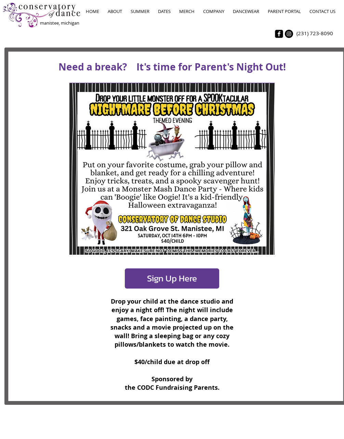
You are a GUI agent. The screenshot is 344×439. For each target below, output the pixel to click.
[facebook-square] (279, 34)
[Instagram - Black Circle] (289, 34)
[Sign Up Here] (172, 278)
